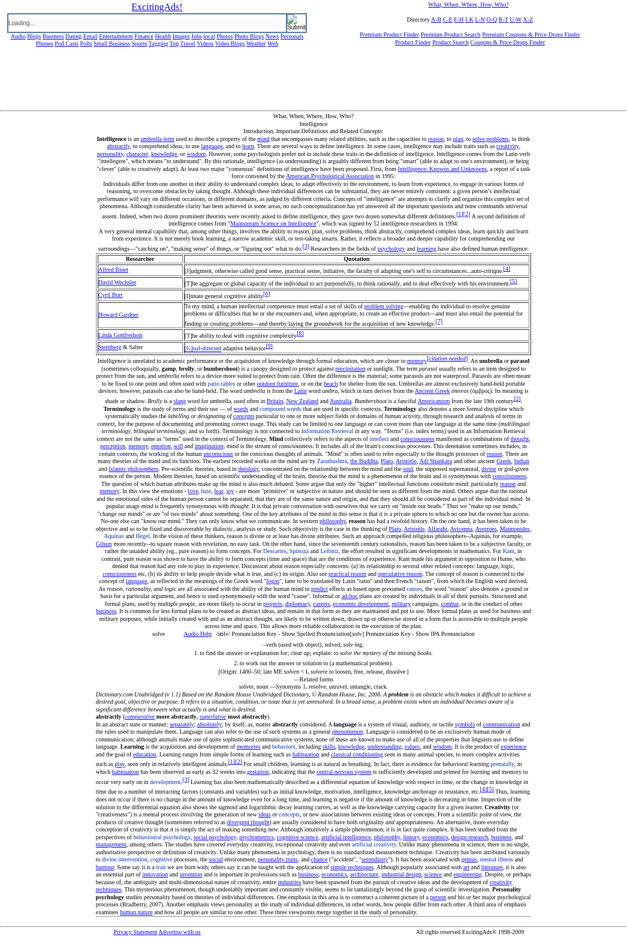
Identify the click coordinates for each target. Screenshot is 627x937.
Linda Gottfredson (120, 335)
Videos (205, 43)
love (193, 491)
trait (161, 867)
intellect (378, 439)
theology (248, 469)
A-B (436, 19)
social (216, 859)
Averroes (486, 528)
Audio (18, 36)
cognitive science (297, 837)
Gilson (104, 543)
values (412, 746)
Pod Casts (67, 43)
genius (469, 859)
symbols (465, 724)
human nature (136, 912)
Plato (387, 461)
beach (330, 383)
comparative (140, 716)
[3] (305, 246)
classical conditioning (357, 754)
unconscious (218, 454)
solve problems (490, 139)
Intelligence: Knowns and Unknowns (442, 169)
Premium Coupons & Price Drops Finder (531, 34)
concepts (243, 416)
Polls (86, 43)
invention (191, 874)
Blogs (34, 36)
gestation (258, 771)
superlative (213, 716)
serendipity (374, 859)
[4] (507, 268)
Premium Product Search (451, 34)
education (144, 754)
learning (426, 248)
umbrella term (157, 139)
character (137, 154)
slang (179, 401)
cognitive (161, 859)
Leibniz (329, 551)
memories (248, 746)
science (433, 874)
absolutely (209, 724)
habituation (306, 754)
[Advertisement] (313, 83)
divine (488, 469)
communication (501, 724)
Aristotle (406, 461)
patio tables (221, 383)
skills (328, 746)
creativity (507, 146)
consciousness (417, 439)
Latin (300, 391)
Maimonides (515, 528)
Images (181, 36)
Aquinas (113, 536)
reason (436, 139)
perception (112, 446)
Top (174, 43)
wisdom (196, 154)
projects (272, 603)
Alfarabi (437, 528)
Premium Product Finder (389, 34)
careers (321, 603)
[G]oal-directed (203, 349)
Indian (522, 461)
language (212, 146)
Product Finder (413, 42)
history (411, 837)
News (272, 36)
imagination (209, 446)
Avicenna (461, 528)
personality (110, 154)
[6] (266, 293)
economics (435, 837)
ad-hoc (350, 596)
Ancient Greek (432, 391)
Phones (44, 43)
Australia (341, 401)
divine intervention (124, 859)
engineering (468, 874)
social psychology (215, 837)
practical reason (347, 573)
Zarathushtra (332, 461)
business (106, 611)
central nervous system (344, 771)
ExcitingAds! (156, 7)
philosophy (332, 521)
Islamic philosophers (133, 469)
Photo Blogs (249, 36)
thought (520, 439)
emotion (161, 446)
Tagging (158, 43)
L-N (480, 19)
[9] (269, 346)
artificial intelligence (346, 837)
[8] (300, 333)
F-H (458, 19)
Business (53, 36)
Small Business (112, 43)
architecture (364, 874)
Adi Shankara (436, 461)
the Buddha (364, 461)
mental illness (496, 859)
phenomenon (347, 731)
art (466, 867)
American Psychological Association (330, 176)
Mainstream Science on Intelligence (273, 223)
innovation (155, 874)
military (401, 603)
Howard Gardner (118, 314)
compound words (280, 409)
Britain (275, 401)
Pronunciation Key (253, 633)
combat (450, 603)
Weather (256, 43)
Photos (224, 36)
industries (289, 882)
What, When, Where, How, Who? (468, 4)
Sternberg (110, 347)
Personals (292, 36)
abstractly (118, 146)
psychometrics (256, 837)
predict (319, 588)
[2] (467, 214)
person (438, 897)
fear (218, 491)
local (209, 36)
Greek (503, 461)
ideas (264, 814)
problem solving (383, 306)
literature (492, 867)
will (178, 446)
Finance (143, 36)
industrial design (401, 874)
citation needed (447, 358)
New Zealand (303, 401)
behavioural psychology (161, 837)
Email (90, 36)
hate (206, 491)
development (165, 782)
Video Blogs (230, 43)
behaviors (284, 746)
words (241, 409)
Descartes (275, 551)
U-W (516, 19)
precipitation (350, 368)
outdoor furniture (278, 383)
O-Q (492, 19)
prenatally (502, 764)
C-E (448, 19)
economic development (361, 603)
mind (263, 139)
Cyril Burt (110, 295)
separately (182, 724)
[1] (459, 214)
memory (417, 361)
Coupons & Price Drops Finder (508, 42)
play (119, 764)
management (111, 844)
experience (513, 746)
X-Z (528, 19)
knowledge (164, 154)
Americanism (434, 401)
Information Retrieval (328, 431)
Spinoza (299, 551)
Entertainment (116, 36)
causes (414, 588)
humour (105, 867)
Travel (188, 43)
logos (272, 581)
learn (248, 146)
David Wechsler (117, 282)
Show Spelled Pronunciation (316, 633)
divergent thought (248, 822)
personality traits (278, 859)
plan (458, 139)
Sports (139, 43)
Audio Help (197, 633)
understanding (384, 746)
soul (408, 469)
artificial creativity (374, 844)
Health (163, 36)
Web (272, 43)
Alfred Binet (113, 269)
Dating (73, 36)
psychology (391, 248)
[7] (438, 321)
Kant (508, 551)
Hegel (142, 536)
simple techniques (351, 867)
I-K (469, 19)
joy (230, 491)
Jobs (196, 36)
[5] (513, 281)
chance (319, 859)
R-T (503, 19)
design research (470, 837)
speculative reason (400, 573)
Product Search (450, 42)
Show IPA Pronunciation (445, 633)
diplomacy (298, 603)
